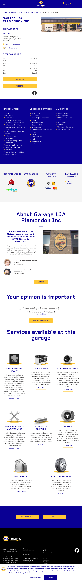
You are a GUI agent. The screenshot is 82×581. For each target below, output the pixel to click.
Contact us (46, 551)
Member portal (47, 553)
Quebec (26, 12)
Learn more (14, 399)
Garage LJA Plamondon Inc (51, 12)
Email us (20, 79)
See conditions (41, 314)
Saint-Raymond (36, 12)
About (44, 549)
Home (5, 12)
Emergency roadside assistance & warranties (30, 560)
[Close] (78, 569)
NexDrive (45, 561)
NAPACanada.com (47, 558)
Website (19, 86)
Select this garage (11, 44)
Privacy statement (48, 564)
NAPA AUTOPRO (41, 4)
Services (26, 554)
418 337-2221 (8, 33)
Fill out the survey (41, 320)
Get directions (10, 48)
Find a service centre (15, 12)
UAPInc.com (46, 560)
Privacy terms (46, 563)
